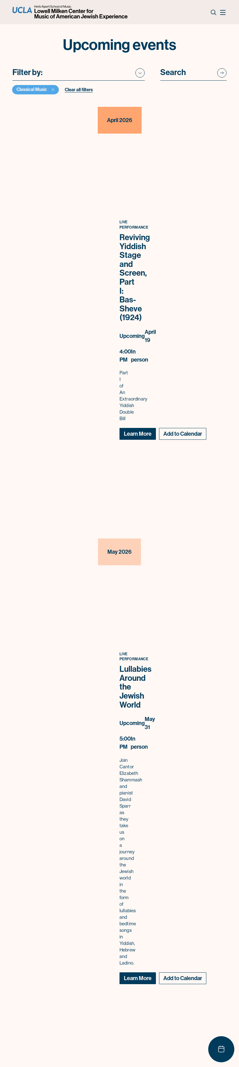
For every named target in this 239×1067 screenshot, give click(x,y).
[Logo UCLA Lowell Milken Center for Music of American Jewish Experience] (70, 12)
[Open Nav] (222, 12)
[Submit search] (222, 73)
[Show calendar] (221, 1049)
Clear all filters (79, 89)
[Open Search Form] (213, 12)
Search (173, 72)
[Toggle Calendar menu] (182, 434)
